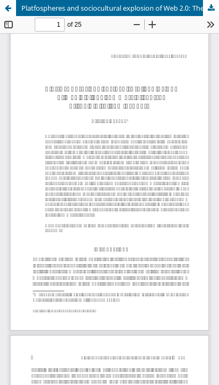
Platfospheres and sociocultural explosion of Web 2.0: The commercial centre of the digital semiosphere (120, 8)
